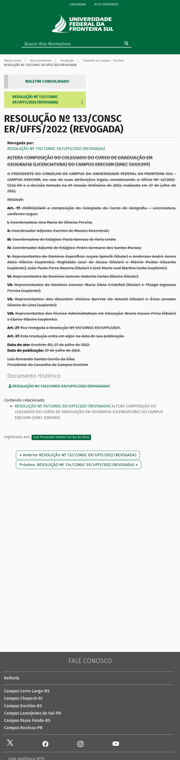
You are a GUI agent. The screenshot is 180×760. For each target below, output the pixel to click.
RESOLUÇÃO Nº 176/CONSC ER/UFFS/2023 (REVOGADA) (56, 148)
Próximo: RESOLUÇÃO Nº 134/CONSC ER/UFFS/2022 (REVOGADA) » (78, 464)
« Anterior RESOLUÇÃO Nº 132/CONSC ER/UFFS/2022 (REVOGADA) (77, 455)
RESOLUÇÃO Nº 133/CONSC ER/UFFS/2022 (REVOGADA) (35, 100)
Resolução (67, 60)
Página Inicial (12, 60)
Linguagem (78, 4)
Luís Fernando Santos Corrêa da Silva (61, 437)
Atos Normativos (41, 60)
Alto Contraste (106, 4)
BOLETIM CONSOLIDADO (47, 81)
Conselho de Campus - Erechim (103, 60)
